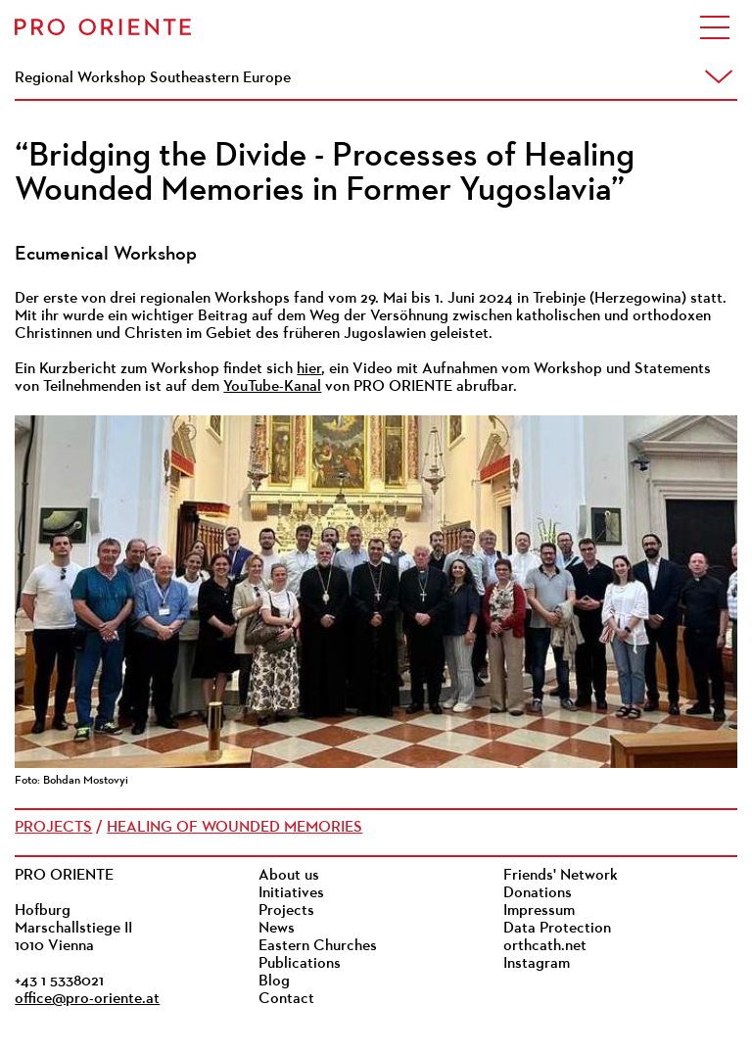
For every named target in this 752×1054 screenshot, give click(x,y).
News (276, 928)
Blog (274, 981)
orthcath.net (545, 946)
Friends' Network (560, 876)
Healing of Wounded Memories (234, 828)
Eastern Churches (317, 946)
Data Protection (557, 928)
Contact (286, 999)
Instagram (536, 964)
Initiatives (291, 893)
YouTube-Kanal (272, 387)
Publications (299, 964)
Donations (537, 893)
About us (288, 876)
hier (309, 369)
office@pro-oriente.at (87, 999)
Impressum (539, 911)
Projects (53, 828)
